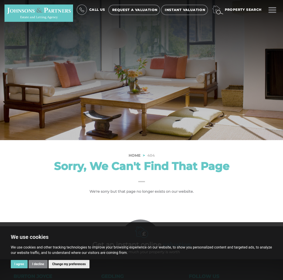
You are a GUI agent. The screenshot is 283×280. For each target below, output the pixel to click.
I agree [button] (19, 264)
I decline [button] (38, 264)
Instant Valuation (185, 10)
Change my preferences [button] (69, 264)
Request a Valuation (135, 10)
